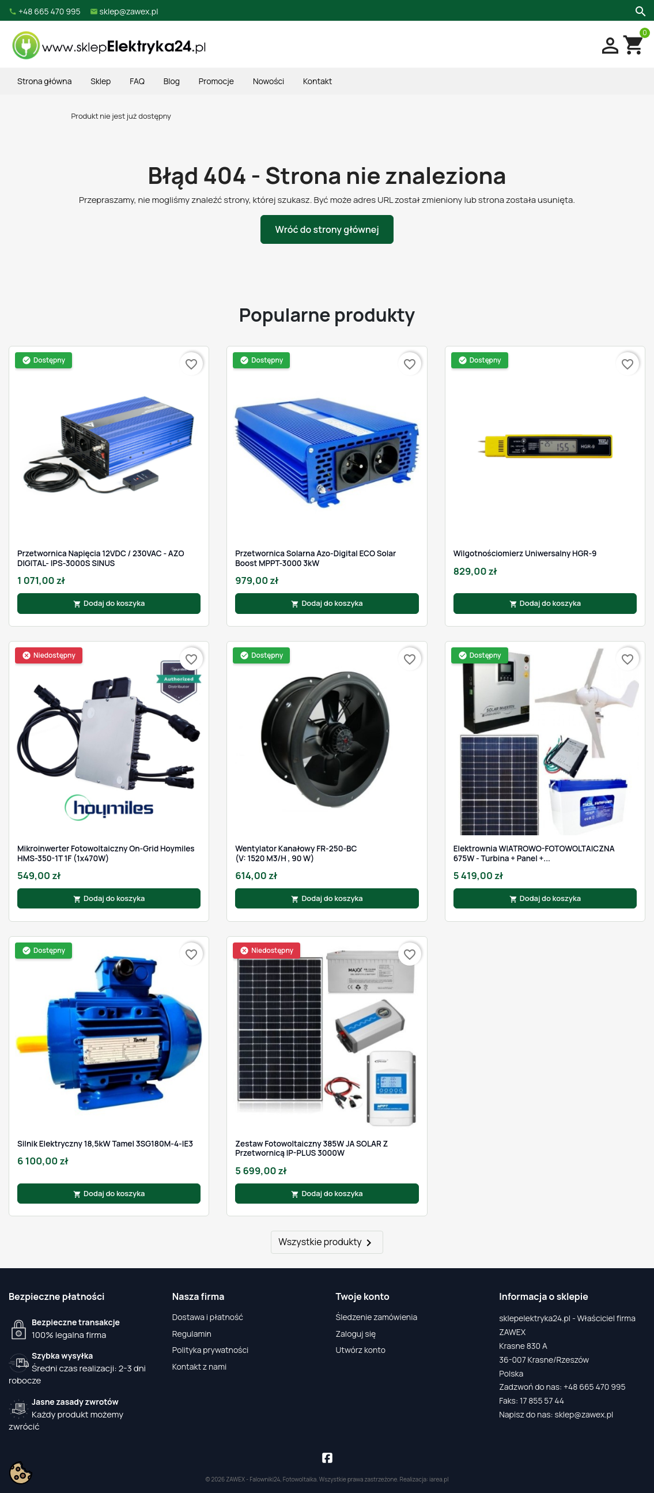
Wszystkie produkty (327, 1242)
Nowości (268, 81)
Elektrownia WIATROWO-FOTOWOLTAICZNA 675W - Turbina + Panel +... (534, 853)
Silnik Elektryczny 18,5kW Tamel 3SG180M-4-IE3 (105, 1143)
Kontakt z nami (199, 1366)
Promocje (216, 81)
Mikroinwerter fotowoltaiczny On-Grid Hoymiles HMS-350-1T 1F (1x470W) (106, 853)
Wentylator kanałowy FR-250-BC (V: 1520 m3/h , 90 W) (296, 853)
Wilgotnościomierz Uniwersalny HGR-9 (525, 553)
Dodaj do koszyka (109, 603)
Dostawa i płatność (207, 1316)
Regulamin (191, 1333)
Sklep (100, 81)
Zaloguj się (356, 1333)
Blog (172, 81)
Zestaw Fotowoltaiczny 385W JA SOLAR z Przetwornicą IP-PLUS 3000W (311, 1148)
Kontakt (317, 81)
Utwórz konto (360, 1349)
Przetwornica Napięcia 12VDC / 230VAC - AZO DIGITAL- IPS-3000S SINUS (100, 558)
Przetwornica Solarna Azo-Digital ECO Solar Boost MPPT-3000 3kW (315, 558)
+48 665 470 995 (595, 1386)
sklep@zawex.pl (584, 1414)
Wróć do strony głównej (327, 229)
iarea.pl (439, 1479)
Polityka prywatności (210, 1349)
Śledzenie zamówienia (377, 1316)
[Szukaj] (639, 10)
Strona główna (44, 81)
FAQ (137, 81)
